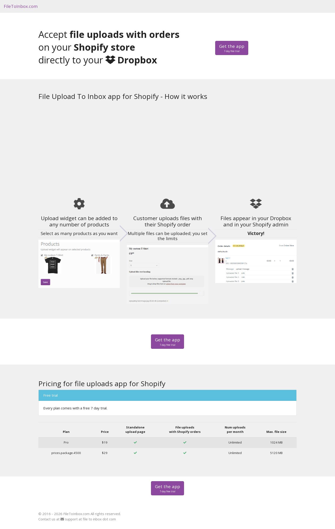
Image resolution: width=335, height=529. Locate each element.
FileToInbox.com (21, 6)
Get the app (231, 48)
